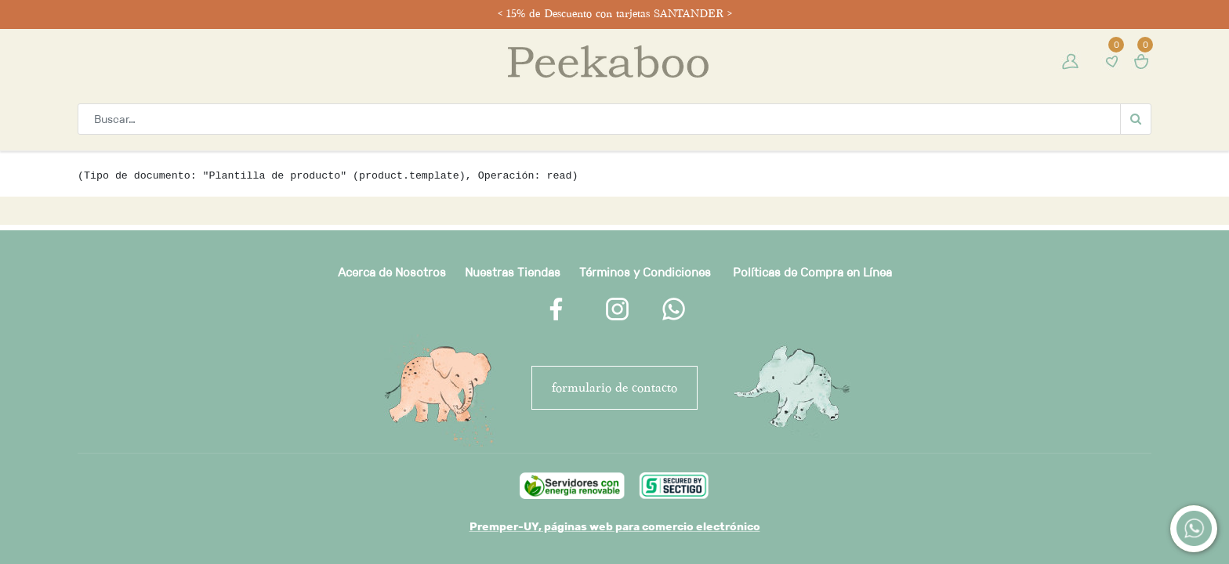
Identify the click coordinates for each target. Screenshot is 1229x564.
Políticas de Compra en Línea (812, 272)
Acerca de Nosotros (392, 272)
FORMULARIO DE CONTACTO (614, 387)
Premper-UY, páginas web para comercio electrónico (614, 526)
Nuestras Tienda (509, 272)
